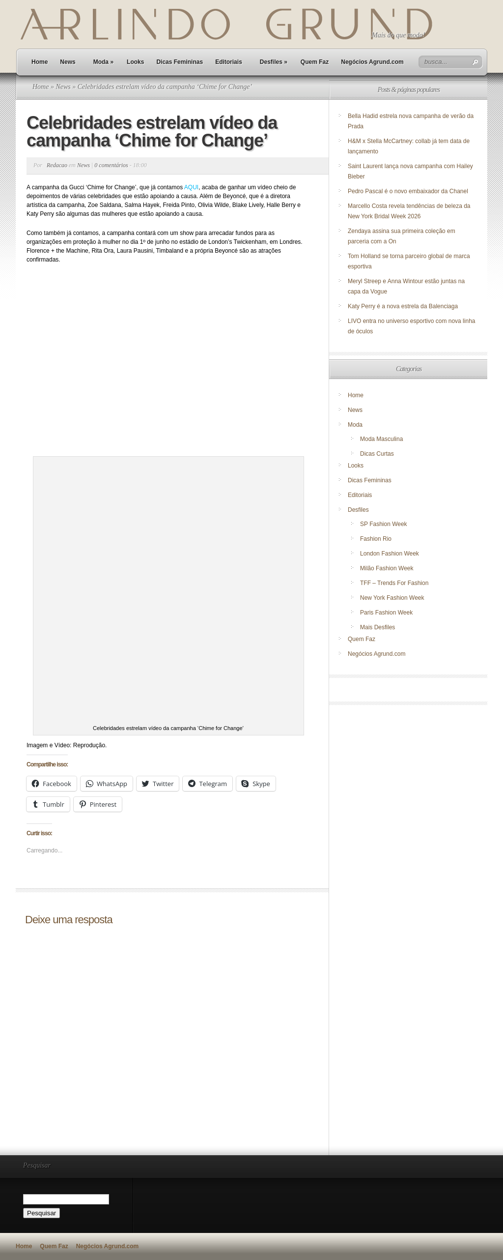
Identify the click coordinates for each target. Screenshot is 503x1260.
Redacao (57, 165)
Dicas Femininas (179, 62)
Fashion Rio (375, 538)
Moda (103, 62)
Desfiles (273, 62)
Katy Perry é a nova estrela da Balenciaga (403, 306)
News (67, 62)
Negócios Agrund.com (372, 62)
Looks (135, 62)
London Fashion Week (389, 553)
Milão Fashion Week (387, 568)
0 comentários (111, 165)
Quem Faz (315, 62)
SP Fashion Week (383, 524)
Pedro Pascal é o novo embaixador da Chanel (409, 191)
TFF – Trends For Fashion (394, 583)
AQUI (191, 187)
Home (39, 62)
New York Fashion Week (392, 597)
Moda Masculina (381, 439)
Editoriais (228, 62)
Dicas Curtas (377, 453)
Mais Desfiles (377, 627)
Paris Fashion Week (386, 612)
